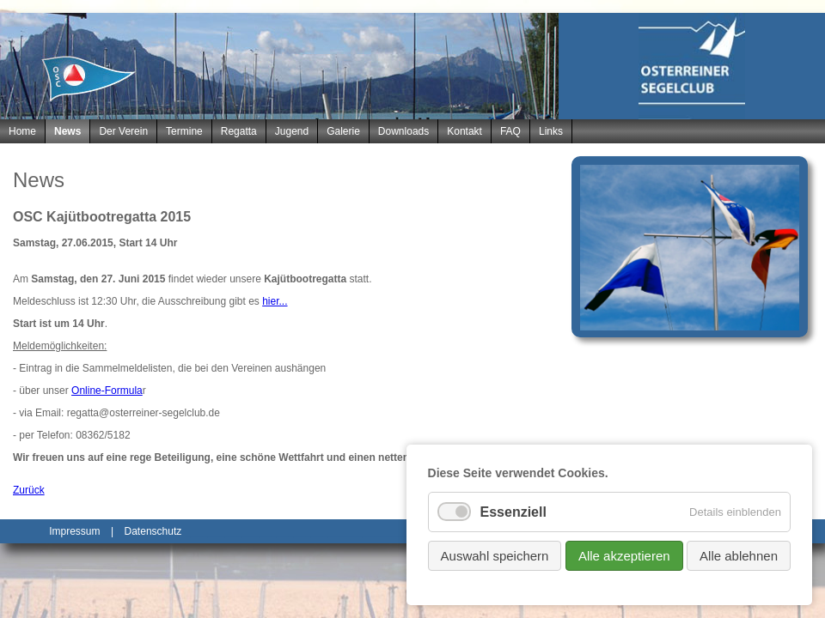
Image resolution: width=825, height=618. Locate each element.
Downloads (403, 131)
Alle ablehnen (739, 555)
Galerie (343, 131)
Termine (184, 131)
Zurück (29, 490)
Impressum (74, 531)
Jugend (292, 131)
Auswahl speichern (495, 555)
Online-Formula (107, 391)
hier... (274, 301)
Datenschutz (153, 531)
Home (22, 131)
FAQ (510, 131)
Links (551, 131)
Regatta (239, 131)
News (67, 131)
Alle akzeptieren (624, 555)
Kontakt (464, 131)
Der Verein (123, 131)
